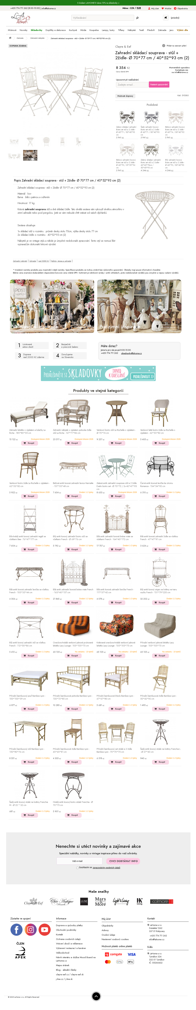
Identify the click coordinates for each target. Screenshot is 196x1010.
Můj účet (155, 8)
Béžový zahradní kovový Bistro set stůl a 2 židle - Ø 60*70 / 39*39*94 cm (126, 164)
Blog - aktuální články (66, 970)
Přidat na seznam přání (176, 45)
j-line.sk (69, 979)
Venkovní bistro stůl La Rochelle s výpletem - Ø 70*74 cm (116, 432)
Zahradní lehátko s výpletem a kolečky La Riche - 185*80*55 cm (27, 432)
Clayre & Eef (123, 47)
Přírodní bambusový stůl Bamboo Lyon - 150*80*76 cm (26, 751)
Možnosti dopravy (125, 95)
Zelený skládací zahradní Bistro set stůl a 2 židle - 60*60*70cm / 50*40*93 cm (151, 164)
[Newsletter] (79, 861)
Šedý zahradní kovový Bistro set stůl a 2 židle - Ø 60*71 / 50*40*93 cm (150, 131)
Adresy (105, 930)
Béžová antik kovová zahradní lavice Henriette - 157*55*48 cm (73, 485)
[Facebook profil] (16, 929)
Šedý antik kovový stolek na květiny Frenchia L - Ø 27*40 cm (160, 751)
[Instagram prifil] (30, 929)
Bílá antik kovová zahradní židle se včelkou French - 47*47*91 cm (159, 538)
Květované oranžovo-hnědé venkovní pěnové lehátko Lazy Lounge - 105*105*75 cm (116, 644)
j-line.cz (59, 979)
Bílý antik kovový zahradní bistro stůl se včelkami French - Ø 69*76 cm (70, 538)
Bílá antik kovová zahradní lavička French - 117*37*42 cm (115, 591)
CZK (132, 8)
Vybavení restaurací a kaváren (71, 948)
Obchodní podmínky (66, 930)
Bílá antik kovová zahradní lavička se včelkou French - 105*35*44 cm (29, 591)
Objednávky (107, 925)
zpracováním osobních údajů (106, 867)
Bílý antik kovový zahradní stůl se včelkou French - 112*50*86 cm (27, 644)
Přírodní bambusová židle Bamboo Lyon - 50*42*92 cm (158, 697)
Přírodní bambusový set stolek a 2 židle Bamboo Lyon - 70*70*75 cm (114, 751)
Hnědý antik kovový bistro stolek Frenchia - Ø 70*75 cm (73, 804)
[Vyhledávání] (102, 18)
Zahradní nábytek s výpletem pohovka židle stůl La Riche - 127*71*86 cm (72, 432)
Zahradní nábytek (20, 261)
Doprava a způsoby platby (69, 925)
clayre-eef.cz (62, 974)
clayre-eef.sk (77, 974)
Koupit (31, 443)
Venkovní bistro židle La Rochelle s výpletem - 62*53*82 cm (29, 485)
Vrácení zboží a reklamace (69, 943)
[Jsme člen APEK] (20, 950)
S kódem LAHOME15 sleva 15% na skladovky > (98, 2)
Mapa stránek (62, 965)
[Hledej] (137, 18)
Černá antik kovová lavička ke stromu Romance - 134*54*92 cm (156, 485)
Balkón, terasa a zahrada (61, 261)
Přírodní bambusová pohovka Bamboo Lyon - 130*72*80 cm (72, 697)
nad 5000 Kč (43, 261)
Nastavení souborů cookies (115, 939)
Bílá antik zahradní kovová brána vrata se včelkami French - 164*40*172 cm (115, 538)
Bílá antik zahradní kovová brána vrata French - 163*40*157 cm (73, 591)
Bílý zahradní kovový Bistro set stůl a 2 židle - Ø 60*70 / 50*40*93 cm (175, 164)
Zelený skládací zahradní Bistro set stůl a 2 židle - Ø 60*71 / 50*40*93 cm (126, 131)
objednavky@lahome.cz (131, 353)
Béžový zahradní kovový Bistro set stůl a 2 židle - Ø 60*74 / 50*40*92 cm (175, 131)
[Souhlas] (77, 868)
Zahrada (32, 261)
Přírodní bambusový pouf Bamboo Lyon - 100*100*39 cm (27, 697)
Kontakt (59, 934)
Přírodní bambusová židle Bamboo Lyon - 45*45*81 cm (71, 751)
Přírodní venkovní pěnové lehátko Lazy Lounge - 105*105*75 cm (157, 644)
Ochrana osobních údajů (68, 939)
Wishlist (168, 8)
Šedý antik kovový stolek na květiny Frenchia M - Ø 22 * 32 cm (28, 804)
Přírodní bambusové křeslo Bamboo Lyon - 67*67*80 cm (115, 697)
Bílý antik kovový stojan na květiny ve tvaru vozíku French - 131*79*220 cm (158, 591)
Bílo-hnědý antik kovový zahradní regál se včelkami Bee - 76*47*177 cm (27, 538)
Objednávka (182, 8)
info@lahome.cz (49, 8)
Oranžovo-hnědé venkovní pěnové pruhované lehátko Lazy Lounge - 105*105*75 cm (73, 644)
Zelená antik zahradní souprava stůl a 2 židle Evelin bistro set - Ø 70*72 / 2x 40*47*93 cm (117, 486)
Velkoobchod (62, 952)
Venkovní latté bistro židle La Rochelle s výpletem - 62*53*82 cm (157, 432)
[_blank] (44, 929)
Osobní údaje (108, 934)
